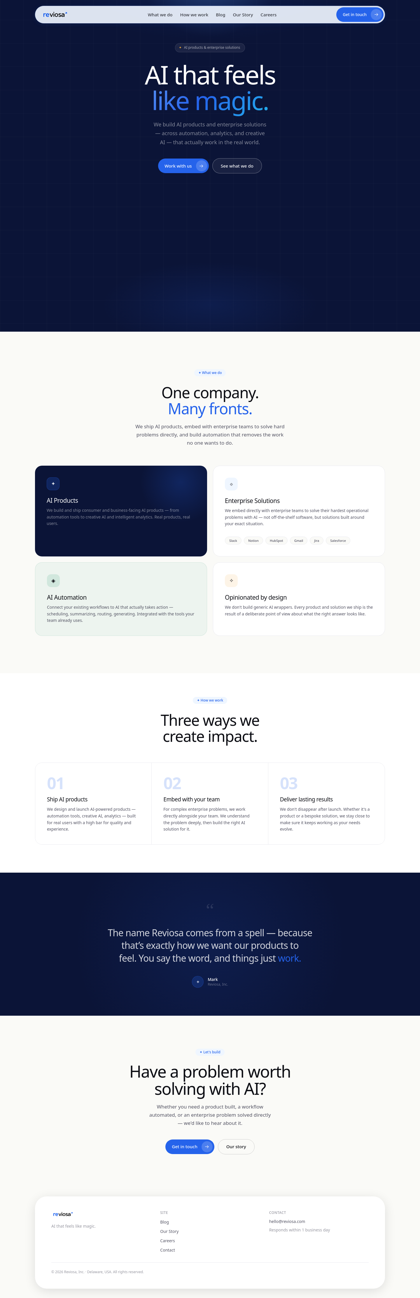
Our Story (243, 15)
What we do (160, 15)
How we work (194, 15)
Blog (220, 15)
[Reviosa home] (55, 14)
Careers (268, 15)
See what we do (237, 166)
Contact (167, 1250)
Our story (236, 1147)
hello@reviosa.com (287, 1221)
